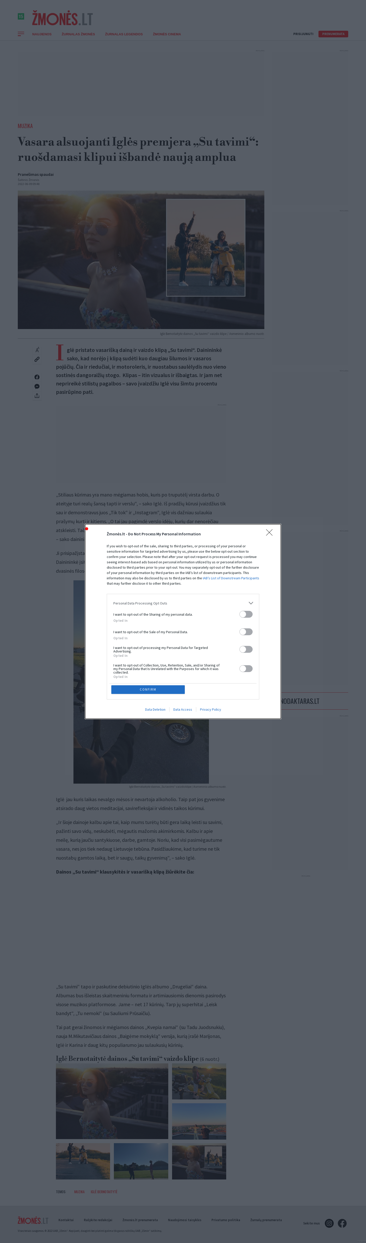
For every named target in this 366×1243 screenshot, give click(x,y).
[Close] (271, 571)
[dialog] (183, 621)
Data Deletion (155, 672)
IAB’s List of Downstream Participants (231, 615)
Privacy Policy (210, 672)
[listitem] (183, 640)
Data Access (182, 672)
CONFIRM (148, 652)
